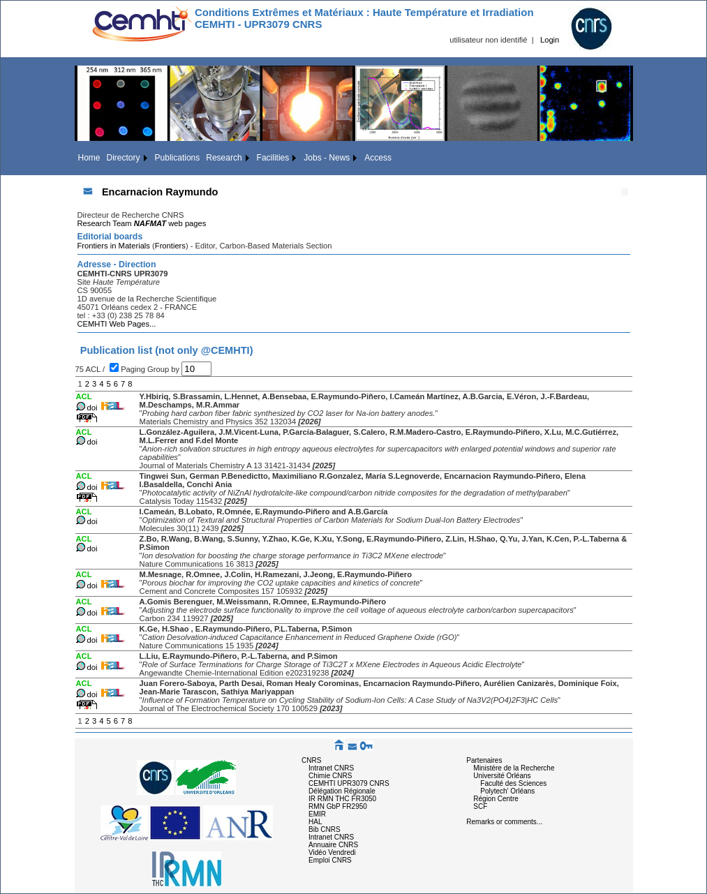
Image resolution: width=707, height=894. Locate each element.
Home (89, 158)
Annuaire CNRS (333, 845)
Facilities (273, 158)
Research (223, 158)
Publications (177, 158)
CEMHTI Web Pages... (116, 324)
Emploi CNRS (330, 860)
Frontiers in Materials (113, 245)
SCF (480, 806)
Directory (123, 158)
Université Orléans (501, 776)
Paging (134, 369)
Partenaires (484, 760)
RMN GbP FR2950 (337, 806)
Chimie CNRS (330, 776)
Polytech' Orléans (507, 791)
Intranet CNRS (331, 768)
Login (549, 40)
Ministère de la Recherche (513, 768)
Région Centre (495, 799)
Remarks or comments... (504, 822)
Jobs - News (327, 158)
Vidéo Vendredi (332, 852)
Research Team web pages (142, 223)
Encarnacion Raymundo (160, 192)
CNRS (311, 760)
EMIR (317, 814)
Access (378, 158)
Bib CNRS (324, 829)
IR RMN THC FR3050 (342, 799)
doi (92, 407)
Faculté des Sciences (513, 783)
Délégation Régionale (341, 791)
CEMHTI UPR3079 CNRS (348, 783)
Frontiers (170, 245)
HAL (315, 822)
